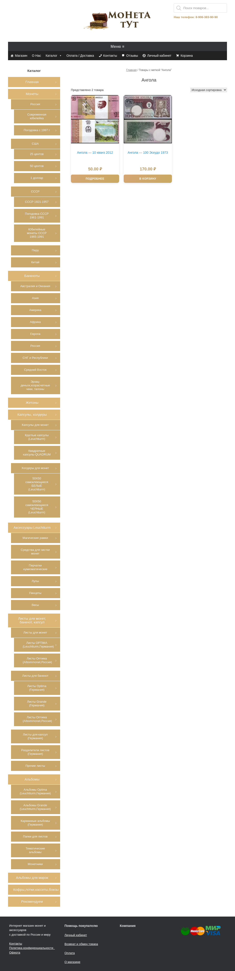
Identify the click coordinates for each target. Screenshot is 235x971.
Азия (35, 298)
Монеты (32, 94)
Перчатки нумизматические (35, 567)
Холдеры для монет (35, 468)
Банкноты (32, 276)
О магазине (72, 962)
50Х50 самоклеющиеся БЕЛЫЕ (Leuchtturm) (36, 484)
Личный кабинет (159, 55)
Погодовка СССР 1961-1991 (37, 215)
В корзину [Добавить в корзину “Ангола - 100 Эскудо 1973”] (147, 178)
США (35, 143)
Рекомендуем (32, 901)
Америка (35, 310)
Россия (35, 104)
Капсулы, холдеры (32, 414)
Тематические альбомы (35, 850)
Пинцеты (35, 593)
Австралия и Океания (35, 286)
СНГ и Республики (35, 358)
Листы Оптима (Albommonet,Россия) (37, 660)
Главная (131, 70)
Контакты (110, 55)
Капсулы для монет (35, 425)
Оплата (69, 953)
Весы (35, 605)
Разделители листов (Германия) (35, 752)
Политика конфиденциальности (32, 948)
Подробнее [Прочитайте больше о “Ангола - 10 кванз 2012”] (95, 178)
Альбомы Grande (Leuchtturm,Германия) (35, 807)
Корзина (187, 55)
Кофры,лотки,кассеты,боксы (36, 890)
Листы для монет (35, 632)
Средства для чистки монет (35, 551)
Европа (35, 334)
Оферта (14, 952)
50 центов (37, 166)
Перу (35, 250)
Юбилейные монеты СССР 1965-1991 (37, 233)
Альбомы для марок (32, 878)
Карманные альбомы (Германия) (35, 822)
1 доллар (37, 178)
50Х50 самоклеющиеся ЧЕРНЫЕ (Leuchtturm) (36, 507)
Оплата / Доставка (80, 55)
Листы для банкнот (35, 675)
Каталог (54, 55)
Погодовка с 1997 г (37, 130)
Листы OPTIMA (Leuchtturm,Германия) (38, 644)
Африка (35, 322)
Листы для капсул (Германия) (35, 736)
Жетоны (32, 403)
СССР (35, 191)
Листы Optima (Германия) (36, 687)
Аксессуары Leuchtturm (32, 527)
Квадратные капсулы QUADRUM (37, 452)
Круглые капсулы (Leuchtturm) (37, 437)
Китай (35, 262)
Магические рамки (35, 538)
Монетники (35, 864)
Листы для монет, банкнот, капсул (32, 620)
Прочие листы (35, 765)
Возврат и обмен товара (81, 944)
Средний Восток (35, 369)
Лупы (35, 581)
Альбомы (32, 779)
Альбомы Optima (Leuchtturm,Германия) (35, 791)
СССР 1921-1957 (37, 202)
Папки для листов (35, 836)
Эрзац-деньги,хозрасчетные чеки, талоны (35, 385)
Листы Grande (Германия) (37, 703)
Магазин (21, 55)
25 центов (37, 154)
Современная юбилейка (36, 116)
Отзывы (132, 55)
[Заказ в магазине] (208, 90)
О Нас (36, 55)
